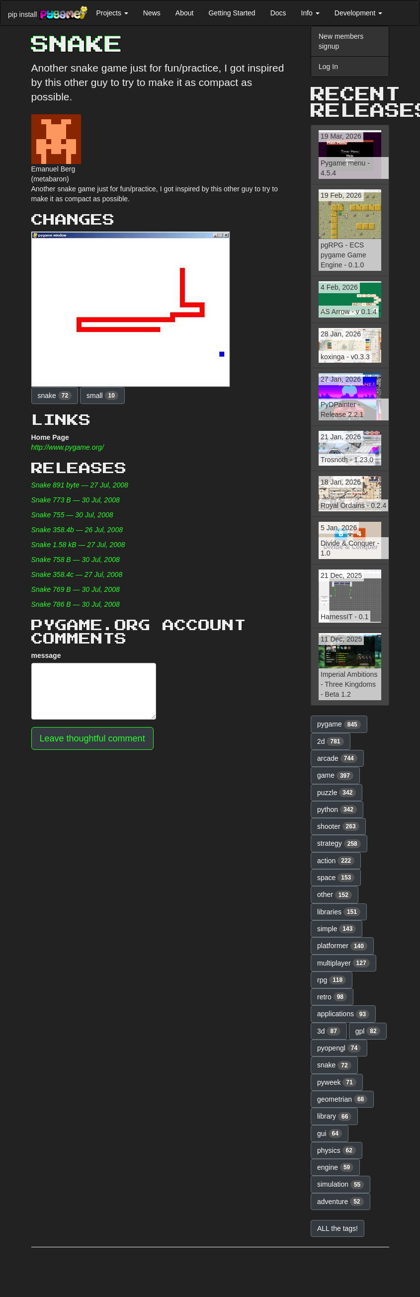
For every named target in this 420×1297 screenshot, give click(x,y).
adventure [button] (340, 1201)
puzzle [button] (336, 792)
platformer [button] (342, 946)
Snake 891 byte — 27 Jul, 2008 (79, 485)
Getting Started (231, 13)
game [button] (335, 775)
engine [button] (335, 1167)
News (152, 13)
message (46, 655)
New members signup (341, 41)
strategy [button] (339, 843)
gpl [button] (367, 1031)
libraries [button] (338, 911)
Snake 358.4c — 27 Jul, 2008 (77, 574)
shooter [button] (338, 826)
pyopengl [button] (339, 1048)
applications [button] (343, 1014)
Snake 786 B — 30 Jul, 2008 (75, 604)
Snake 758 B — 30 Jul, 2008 (75, 560)
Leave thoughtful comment (92, 738)
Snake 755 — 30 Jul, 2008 (72, 515)
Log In (328, 67)
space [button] (335, 877)
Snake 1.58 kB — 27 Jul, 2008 (78, 545)
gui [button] (329, 1133)
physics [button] (336, 1150)
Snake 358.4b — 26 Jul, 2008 (77, 530)
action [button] (335, 860)
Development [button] (358, 13)
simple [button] (336, 928)
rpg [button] (331, 979)
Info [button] (310, 13)
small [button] (102, 395)
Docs (278, 13)
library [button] (334, 1116)
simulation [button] (340, 1184)
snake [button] (55, 395)
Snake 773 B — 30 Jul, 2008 (75, 500)
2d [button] (330, 741)
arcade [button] (337, 758)
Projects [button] (112, 13)
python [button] (337, 809)
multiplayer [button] (343, 963)
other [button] (334, 895)
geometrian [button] (342, 1099)
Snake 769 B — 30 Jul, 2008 (75, 589)
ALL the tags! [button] (337, 1228)
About (184, 13)
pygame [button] (339, 724)
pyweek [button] (336, 1082)
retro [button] (332, 996)
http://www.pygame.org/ (67, 447)
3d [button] (328, 1031)
